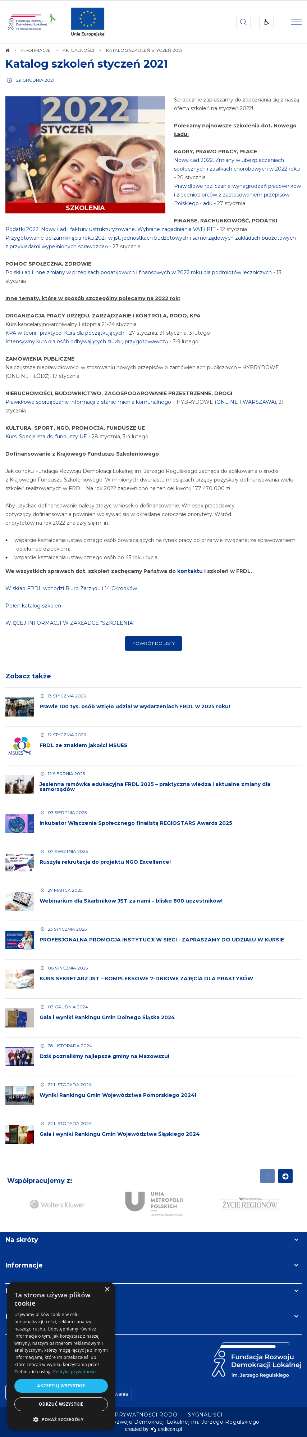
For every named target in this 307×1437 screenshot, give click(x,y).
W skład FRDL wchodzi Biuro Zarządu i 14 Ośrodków (71, 588)
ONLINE (227, 402)
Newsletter (24, 1291)
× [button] (107, 1289)
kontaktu (190, 571)
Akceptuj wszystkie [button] (61, 1386)
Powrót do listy (153, 643)
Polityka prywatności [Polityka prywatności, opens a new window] (74, 1372)
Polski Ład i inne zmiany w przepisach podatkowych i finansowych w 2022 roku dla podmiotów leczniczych (139, 272)
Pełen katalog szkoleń (33, 605)
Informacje (24, 1265)
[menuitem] (131, 1414)
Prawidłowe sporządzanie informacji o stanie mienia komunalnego (88, 402)
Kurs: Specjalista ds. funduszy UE (46, 436)
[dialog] (61, 1356)
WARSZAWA (259, 402)
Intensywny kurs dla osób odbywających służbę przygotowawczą (86, 341)
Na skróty (21, 1240)
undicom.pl (166, 1429)
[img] (88, 22)
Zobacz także (28, 676)
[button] (61, 1419)
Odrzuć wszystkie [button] (61, 1404)
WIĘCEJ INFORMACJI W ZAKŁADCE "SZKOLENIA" (69, 623)
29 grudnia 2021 (35, 80)
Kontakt (19, 1316)
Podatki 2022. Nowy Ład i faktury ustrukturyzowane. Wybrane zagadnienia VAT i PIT (110, 229)
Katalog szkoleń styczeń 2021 (86, 64)
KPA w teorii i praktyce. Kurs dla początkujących (64, 333)
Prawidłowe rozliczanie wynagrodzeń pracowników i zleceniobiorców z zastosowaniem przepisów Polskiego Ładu (237, 195)
